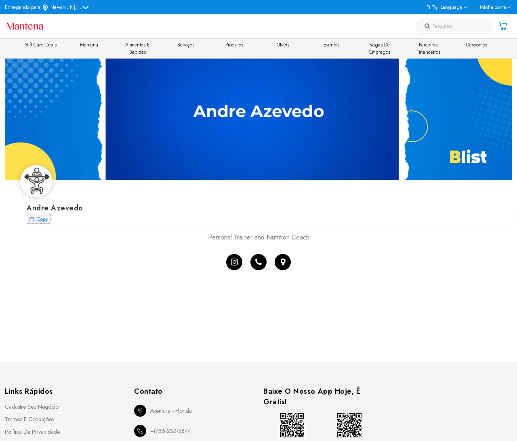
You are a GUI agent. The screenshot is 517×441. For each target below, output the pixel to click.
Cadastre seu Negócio (32, 407)
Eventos (331, 44)
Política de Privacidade (32, 432)
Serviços (185, 44)
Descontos (476, 44)
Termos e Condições (29, 419)
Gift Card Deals (41, 44)
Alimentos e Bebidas (137, 48)
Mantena (89, 44)
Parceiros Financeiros (428, 48)
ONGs (283, 44)
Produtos (234, 44)
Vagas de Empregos (379, 48)
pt (444, 7)
